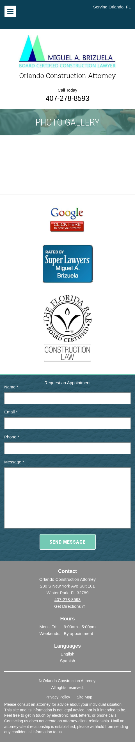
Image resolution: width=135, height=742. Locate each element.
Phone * (11, 437)
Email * (11, 412)
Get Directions (67, 606)
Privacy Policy (57, 697)
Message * (14, 462)
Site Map (84, 697)
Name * (11, 387)
